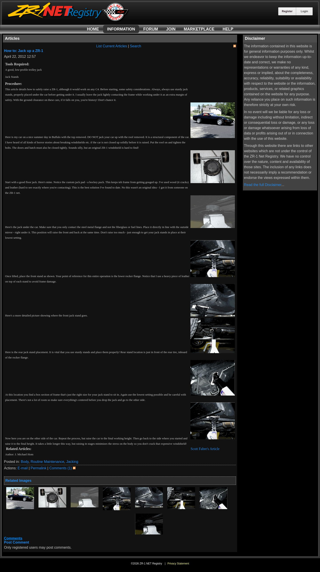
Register (287, 11)
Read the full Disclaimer (262, 185)
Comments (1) (60, 468)
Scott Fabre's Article (205, 449)
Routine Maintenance (47, 462)
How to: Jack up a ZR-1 (23, 51)
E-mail (23, 468)
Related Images (18, 480)
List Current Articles (111, 46)
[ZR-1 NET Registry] (68, 21)
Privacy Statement (178, 563)
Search (135, 46)
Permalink (38, 468)
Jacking (72, 462)
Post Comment (16, 542)
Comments (13, 538)
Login (304, 11)
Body (25, 462)
